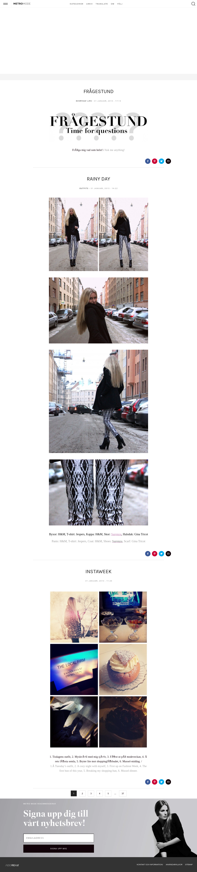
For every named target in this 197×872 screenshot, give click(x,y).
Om (112, 4)
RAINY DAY (98, 179)
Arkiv (89, 4)
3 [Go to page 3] (91, 793)
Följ (120, 4)
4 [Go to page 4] (99, 793)
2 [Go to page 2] (82, 793)
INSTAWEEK (98, 571)
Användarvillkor (174, 864)
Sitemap (189, 864)
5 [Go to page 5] (108, 793)
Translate (102, 4)
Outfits (83, 188)
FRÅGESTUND (99, 91)
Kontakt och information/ (150, 864)
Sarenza (116, 534)
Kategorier (76, 4)
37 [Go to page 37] (123, 793)
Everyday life (84, 101)
